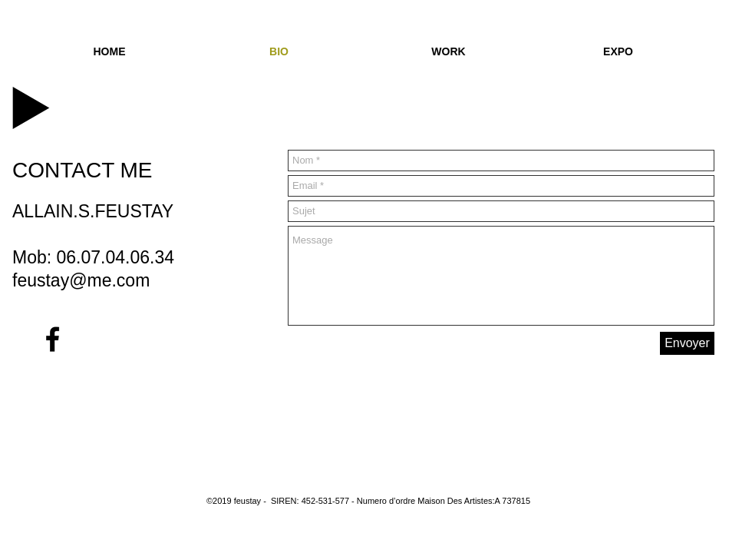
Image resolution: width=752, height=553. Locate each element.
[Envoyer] (687, 343)
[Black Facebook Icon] (52, 339)
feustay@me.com (81, 280)
